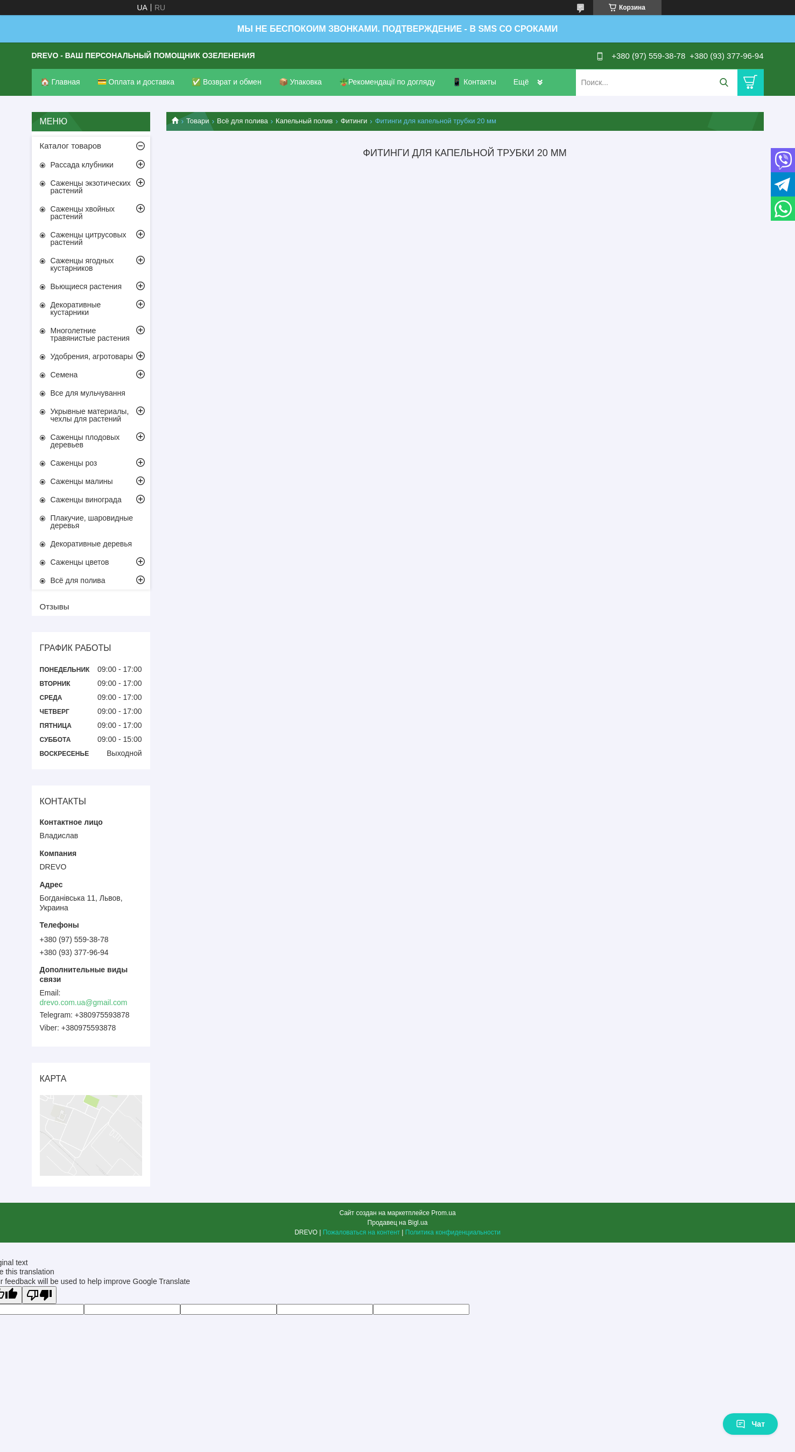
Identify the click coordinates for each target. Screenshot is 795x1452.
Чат (750, 1424)
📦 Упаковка (300, 82)
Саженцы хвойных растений (83, 213)
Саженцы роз (74, 463)
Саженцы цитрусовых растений (88, 238)
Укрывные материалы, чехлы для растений (90, 415)
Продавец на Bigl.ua (398, 1222)
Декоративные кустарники (76, 308)
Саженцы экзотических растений (91, 187)
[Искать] (724, 82)
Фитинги (354, 121)
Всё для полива (242, 121)
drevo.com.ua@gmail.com (84, 1002)
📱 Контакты (474, 82)
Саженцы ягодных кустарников (82, 264)
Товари (197, 121)
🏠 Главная (60, 82)
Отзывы (54, 606)
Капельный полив (304, 121)
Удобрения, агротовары (92, 356)
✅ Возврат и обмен (227, 82)
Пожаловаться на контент (361, 1232)
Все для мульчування (88, 393)
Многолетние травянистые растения (90, 334)
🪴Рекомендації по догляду (387, 82)
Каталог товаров (71, 145)
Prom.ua (443, 1213)
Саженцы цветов (80, 562)
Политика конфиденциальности (453, 1232)
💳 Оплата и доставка (135, 82)
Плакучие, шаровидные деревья (92, 522)
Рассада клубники (82, 164)
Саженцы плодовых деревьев (85, 441)
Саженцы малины (82, 481)
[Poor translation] (39, 1295)
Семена (64, 374)
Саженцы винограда (86, 499)
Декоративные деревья (91, 543)
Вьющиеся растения (86, 286)
